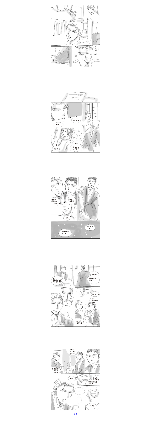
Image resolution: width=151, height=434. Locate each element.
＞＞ (81, 414)
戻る (75, 414)
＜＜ (70, 414)
